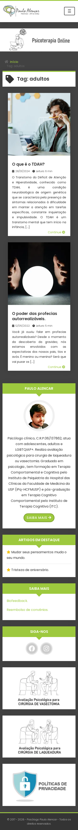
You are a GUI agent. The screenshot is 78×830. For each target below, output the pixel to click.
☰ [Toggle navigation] (69, 11)
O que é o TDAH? (28, 164)
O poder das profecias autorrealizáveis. (34, 316)
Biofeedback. (17, 600)
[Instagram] (46, 648)
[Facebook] (32, 648)
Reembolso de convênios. (27, 609)
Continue (56, 232)
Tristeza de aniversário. (30, 569)
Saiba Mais (39, 517)
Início (14, 62)
